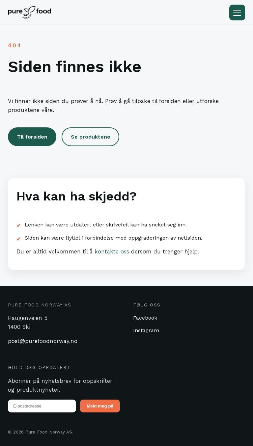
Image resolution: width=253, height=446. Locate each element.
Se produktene (90, 137)
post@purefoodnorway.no (42, 341)
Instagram (146, 330)
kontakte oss (112, 251)
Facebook (145, 318)
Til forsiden (32, 137)
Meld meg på (100, 406)
